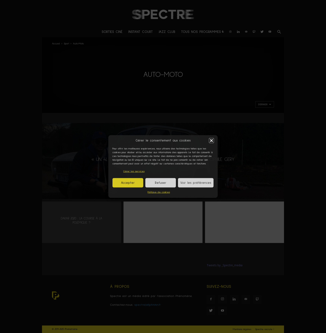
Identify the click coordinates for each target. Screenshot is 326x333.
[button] (211, 140)
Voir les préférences (195, 182)
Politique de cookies (159, 192)
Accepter (128, 182)
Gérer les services (133, 171)
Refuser (160, 182)
